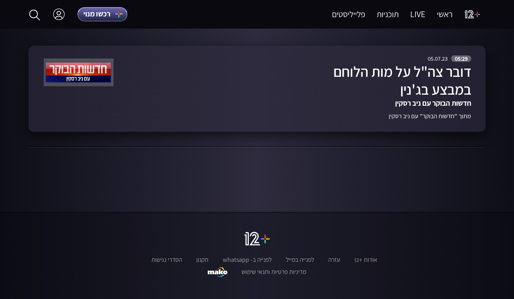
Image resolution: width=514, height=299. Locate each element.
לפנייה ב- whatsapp (247, 260)
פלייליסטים (348, 14)
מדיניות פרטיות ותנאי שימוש (274, 272)
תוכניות (388, 14)
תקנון (202, 260)
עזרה (334, 260)
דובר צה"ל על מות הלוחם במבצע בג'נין (402, 81)
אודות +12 (365, 260)
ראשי (445, 14)
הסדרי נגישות (166, 260)
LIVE (417, 14)
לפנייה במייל (300, 260)
